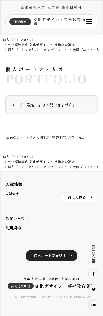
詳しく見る (77, 197)
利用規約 (13, 228)
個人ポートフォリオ (50, 255)
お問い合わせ (17, 218)
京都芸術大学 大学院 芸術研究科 (51, 7)
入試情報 (12, 193)
